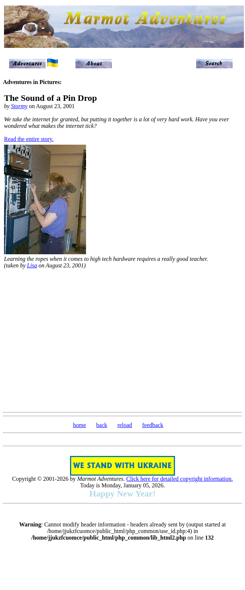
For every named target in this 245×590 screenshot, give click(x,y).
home (79, 425)
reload (124, 425)
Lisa (32, 265)
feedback (152, 425)
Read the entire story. (29, 139)
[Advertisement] (68, 339)
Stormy (19, 106)
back (101, 425)
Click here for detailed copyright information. (179, 479)
